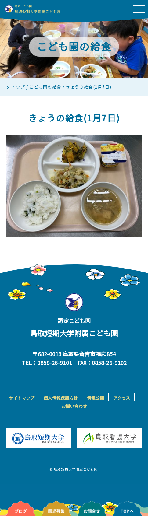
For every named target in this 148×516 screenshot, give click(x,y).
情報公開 (95, 398)
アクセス (121, 398)
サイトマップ (21, 398)
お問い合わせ (74, 406)
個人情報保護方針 (61, 398)
